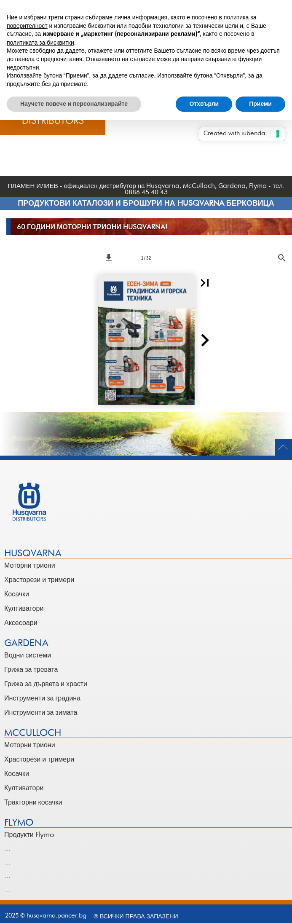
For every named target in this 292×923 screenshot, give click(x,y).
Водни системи (27, 655)
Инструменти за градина (42, 698)
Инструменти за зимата (40, 712)
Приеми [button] (260, 103)
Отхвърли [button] (204, 103)
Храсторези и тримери (39, 580)
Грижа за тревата (31, 669)
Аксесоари (21, 623)
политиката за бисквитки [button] (40, 42)
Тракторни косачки (33, 802)
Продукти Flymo (29, 835)
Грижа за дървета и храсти (45, 684)
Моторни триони (29, 565)
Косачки (16, 594)
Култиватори (23, 608)
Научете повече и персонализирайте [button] (74, 103)
